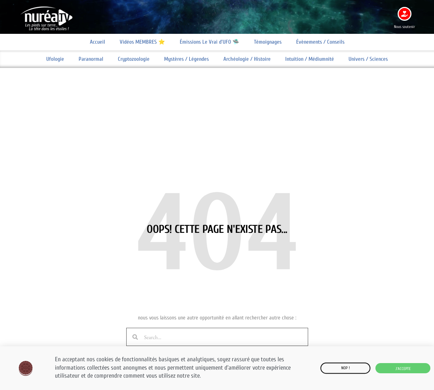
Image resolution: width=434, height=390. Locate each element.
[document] (217, 195)
